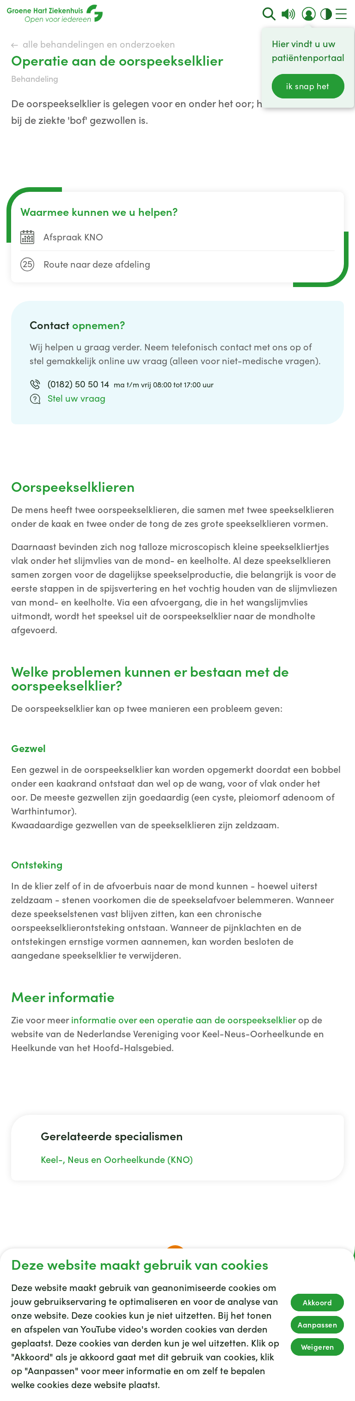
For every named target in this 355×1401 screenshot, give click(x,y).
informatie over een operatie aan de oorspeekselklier (183, 1020)
